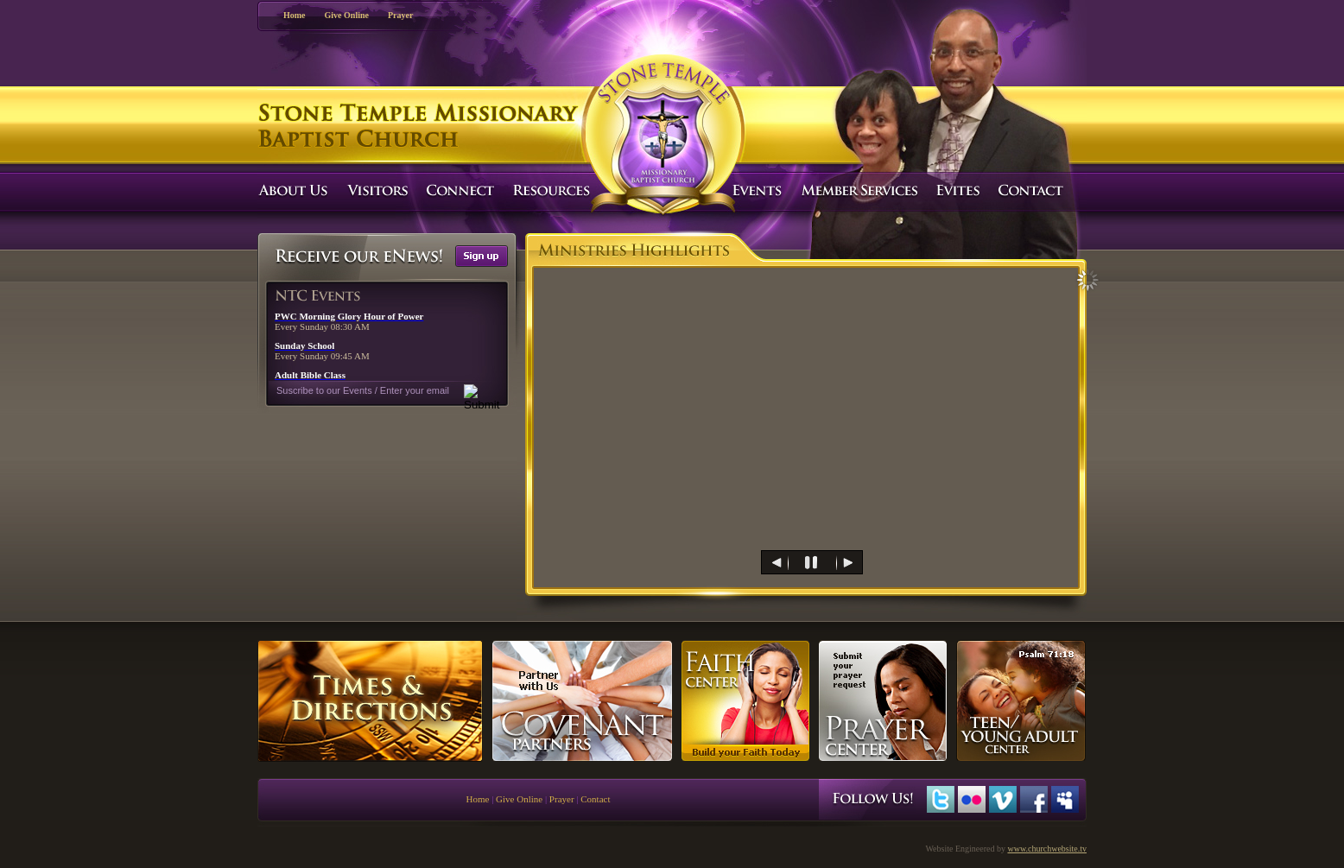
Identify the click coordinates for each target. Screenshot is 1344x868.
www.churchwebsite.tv (1047, 848)
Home (294, 15)
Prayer (400, 15)
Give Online (347, 15)
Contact (595, 799)
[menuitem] (746, 562)
